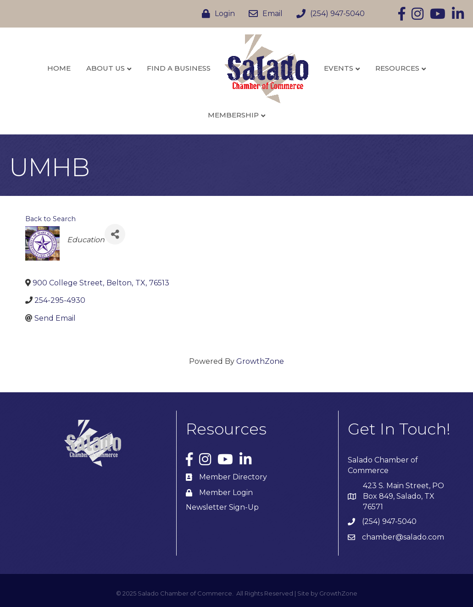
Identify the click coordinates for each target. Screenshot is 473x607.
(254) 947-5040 (389, 521)
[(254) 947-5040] (328, 14)
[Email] (263, 14)
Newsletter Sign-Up (222, 507)
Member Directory (233, 477)
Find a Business (179, 68)
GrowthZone (260, 361)
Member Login (226, 492)
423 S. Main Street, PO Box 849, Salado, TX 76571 (403, 496)
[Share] (115, 234)
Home (59, 68)
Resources (397, 68)
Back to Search (50, 219)
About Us (105, 68)
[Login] (216, 14)
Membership (233, 115)
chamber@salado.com (403, 537)
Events (338, 68)
